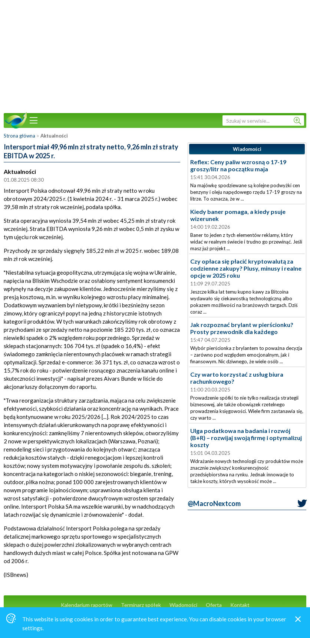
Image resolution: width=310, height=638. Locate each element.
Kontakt (240, 605)
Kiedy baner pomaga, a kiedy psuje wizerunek (238, 215)
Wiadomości (183, 605)
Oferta (214, 605)
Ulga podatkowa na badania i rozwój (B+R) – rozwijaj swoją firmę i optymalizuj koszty (246, 437)
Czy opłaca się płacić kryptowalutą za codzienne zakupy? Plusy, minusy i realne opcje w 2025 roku (245, 268)
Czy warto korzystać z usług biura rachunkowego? (236, 378)
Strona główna (19, 136)
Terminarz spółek (141, 605)
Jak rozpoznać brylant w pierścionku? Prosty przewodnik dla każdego (241, 328)
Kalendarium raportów (86, 605)
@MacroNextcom (214, 503)
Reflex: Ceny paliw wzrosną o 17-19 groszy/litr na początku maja (238, 165)
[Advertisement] (155, 56)
